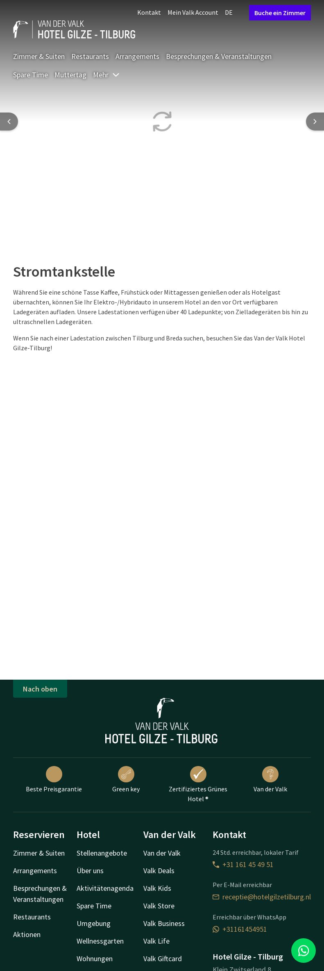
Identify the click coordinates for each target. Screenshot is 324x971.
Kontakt (149, 12)
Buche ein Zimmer (280, 13)
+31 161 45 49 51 (243, 864)
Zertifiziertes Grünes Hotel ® (198, 784)
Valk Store (158, 905)
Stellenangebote (102, 853)
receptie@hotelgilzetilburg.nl (262, 896)
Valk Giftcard (162, 958)
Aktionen (27, 934)
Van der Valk (270, 779)
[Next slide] (315, 122)
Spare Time (30, 74)
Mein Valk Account (193, 12)
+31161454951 (240, 929)
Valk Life (156, 941)
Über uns (90, 870)
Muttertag (70, 74)
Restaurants (90, 56)
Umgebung (94, 923)
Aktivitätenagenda (105, 888)
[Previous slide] (9, 122)
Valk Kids (157, 888)
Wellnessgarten (100, 941)
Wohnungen (95, 958)
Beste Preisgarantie (54, 779)
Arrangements (137, 56)
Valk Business (164, 923)
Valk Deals (158, 870)
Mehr (106, 74)
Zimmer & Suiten (39, 56)
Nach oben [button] (40, 689)
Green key (126, 779)
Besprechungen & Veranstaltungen (219, 56)
